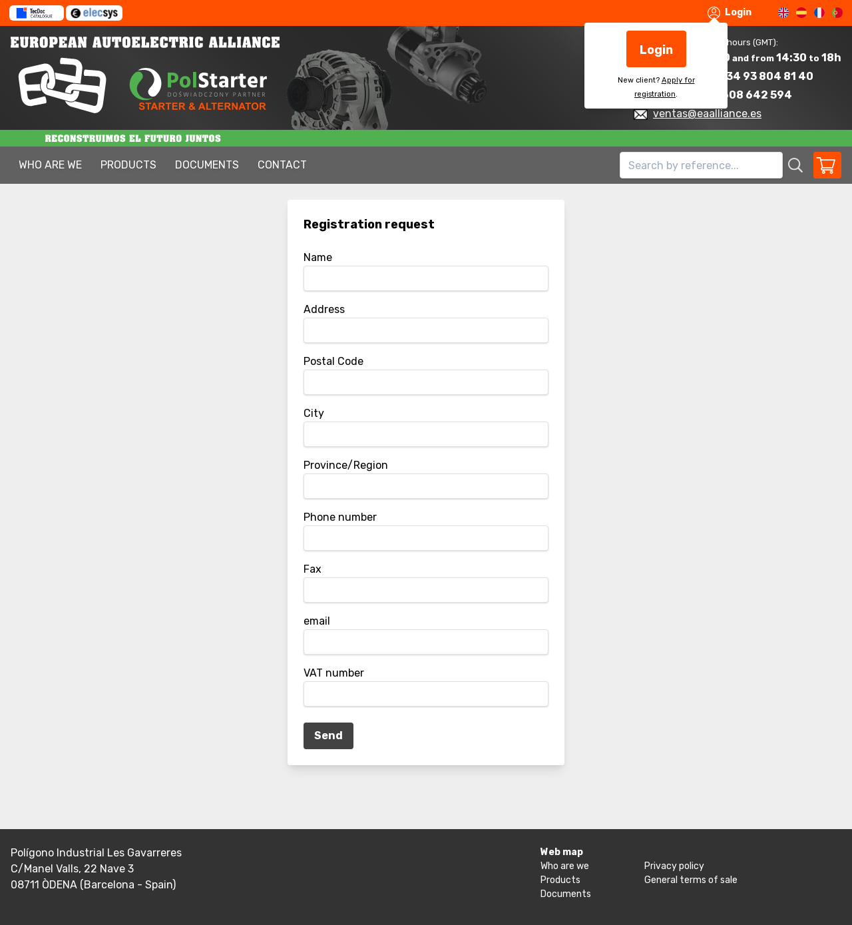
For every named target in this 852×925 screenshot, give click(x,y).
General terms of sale (691, 880)
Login (729, 13)
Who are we (50, 164)
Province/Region (346, 465)
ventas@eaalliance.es (707, 113)
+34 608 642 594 (745, 95)
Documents (207, 164)
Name (318, 257)
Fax (312, 569)
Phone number (340, 517)
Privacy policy (674, 866)
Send (328, 735)
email (317, 621)
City (314, 413)
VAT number (334, 673)
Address (324, 309)
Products (128, 164)
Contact (282, 164)
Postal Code (333, 361)
